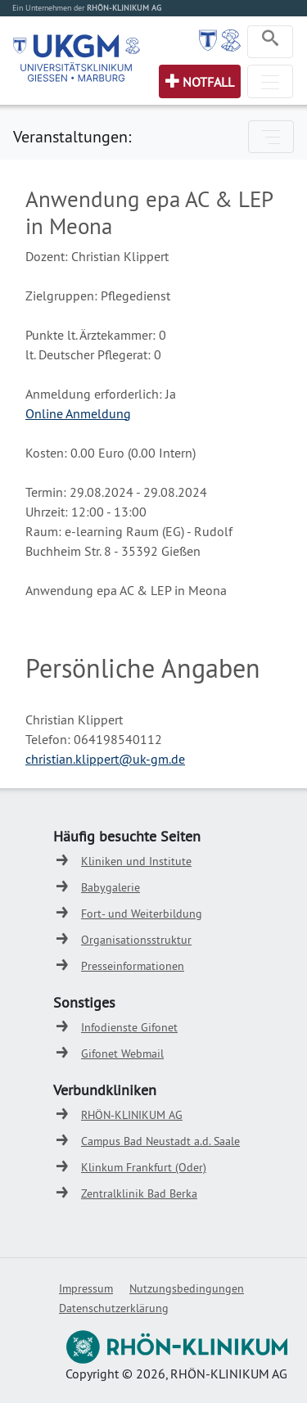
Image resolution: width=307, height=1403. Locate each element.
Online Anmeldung (78, 413)
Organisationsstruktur (136, 939)
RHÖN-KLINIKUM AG (132, 1115)
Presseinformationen (132, 966)
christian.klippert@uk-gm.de (105, 759)
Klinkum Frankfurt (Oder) (143, 1167)
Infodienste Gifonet (129, 1027)
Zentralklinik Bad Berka (139, 1193)
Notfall (208, 82)
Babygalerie (110, 887)
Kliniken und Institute (136, 861)
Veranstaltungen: (72, 136)
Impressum (86, 1288)
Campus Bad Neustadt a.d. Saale (160, 1141)
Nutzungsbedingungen (186, 1288)
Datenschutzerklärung (114, 1308)
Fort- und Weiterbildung (141, 913)
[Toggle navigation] (270, 41)
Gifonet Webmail (122, 1053)
